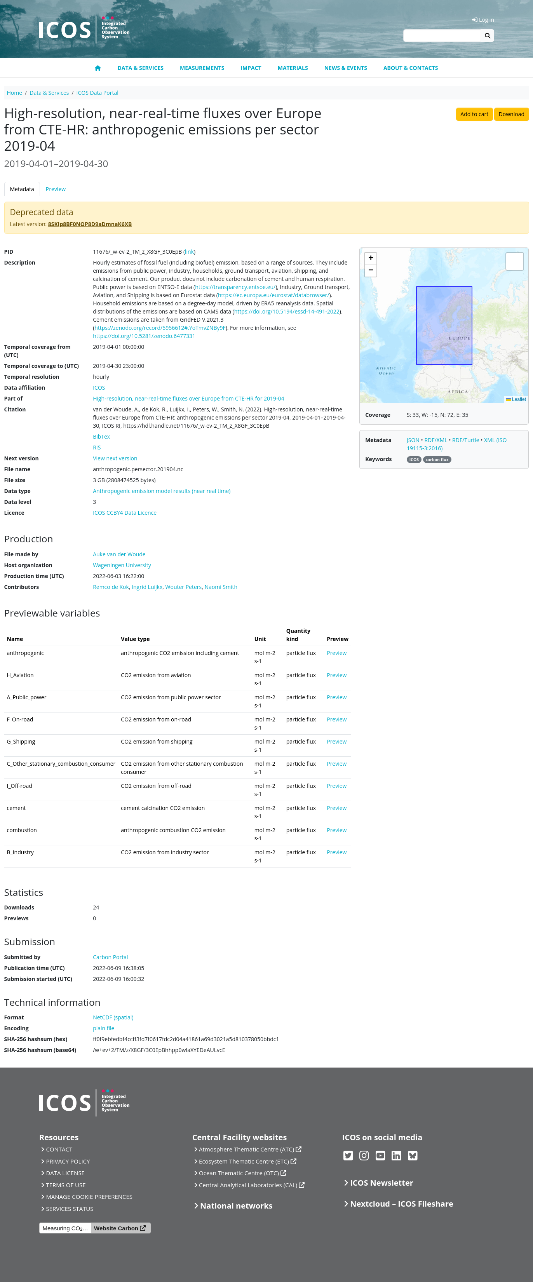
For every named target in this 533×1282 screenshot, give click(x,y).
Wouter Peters (183, 586)
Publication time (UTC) (34, 968)
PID (9, 251)
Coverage (377, 414)
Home (15, 92)
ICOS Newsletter (381, 1182)
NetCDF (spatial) (113, 1017)
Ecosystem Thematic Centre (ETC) (244, 1161)
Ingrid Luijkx (147, 586)
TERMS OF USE (65, 1185)
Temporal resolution (31, 376)
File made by (21, 554)
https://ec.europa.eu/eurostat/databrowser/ (273, 295)
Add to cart (474, 114)
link (189, 251)
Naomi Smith (220, 586)
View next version (115, 458)
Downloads (19, 907)
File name (17, 469)
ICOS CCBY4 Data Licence (125, 512)
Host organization (28, 565)
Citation (15, 409)
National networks (236, 1205)
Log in (483, 19)
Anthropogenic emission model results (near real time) (161, 491)
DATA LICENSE (65, 1173)
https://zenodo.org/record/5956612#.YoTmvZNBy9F (159, 327)
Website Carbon (116, 1228)
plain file (103, 1028)
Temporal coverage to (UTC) (41, 365)
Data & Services (140, 67)
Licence (14, 512)
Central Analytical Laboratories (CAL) (248, 1185)
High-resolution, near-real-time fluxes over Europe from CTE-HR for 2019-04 (188, 398)
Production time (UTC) (34, 576)
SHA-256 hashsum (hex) (36, 1039)
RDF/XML (436, 440)
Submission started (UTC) (38, 978)
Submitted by (22, 957)
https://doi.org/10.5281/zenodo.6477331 (144, 336)
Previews (16, 918)
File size (14, 480)
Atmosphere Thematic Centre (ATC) (246, 1149)
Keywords (378, 459)
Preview (56, 189)
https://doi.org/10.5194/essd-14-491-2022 (287, 311)
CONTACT (59, 1149)
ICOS (99, 387)
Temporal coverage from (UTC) (37, 351)
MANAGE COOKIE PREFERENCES (89, 1196)
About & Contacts (410, 67)
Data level (17, 501)
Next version (21, 458)
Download (511, 114)
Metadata (22, 189)
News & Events (345, 67)
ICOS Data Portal (97, 92)
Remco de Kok (111, 586)
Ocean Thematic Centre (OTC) (239, 1173)
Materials (293, 67)
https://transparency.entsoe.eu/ (235, 287)
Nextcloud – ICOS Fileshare (401, 1203)
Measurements (202, 67)
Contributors (21, 586)
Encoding (16, 1028)
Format (14, 1017)
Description (20, 262)
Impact (250, 67)
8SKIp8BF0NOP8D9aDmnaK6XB (90, 224)
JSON (414, 440)
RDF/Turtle (466, 440)
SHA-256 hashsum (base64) (40, 1050)
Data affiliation (24, 387)
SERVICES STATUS (69, 1208)
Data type (17, 491)
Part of (13, 398)
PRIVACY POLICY (68, 1161)
